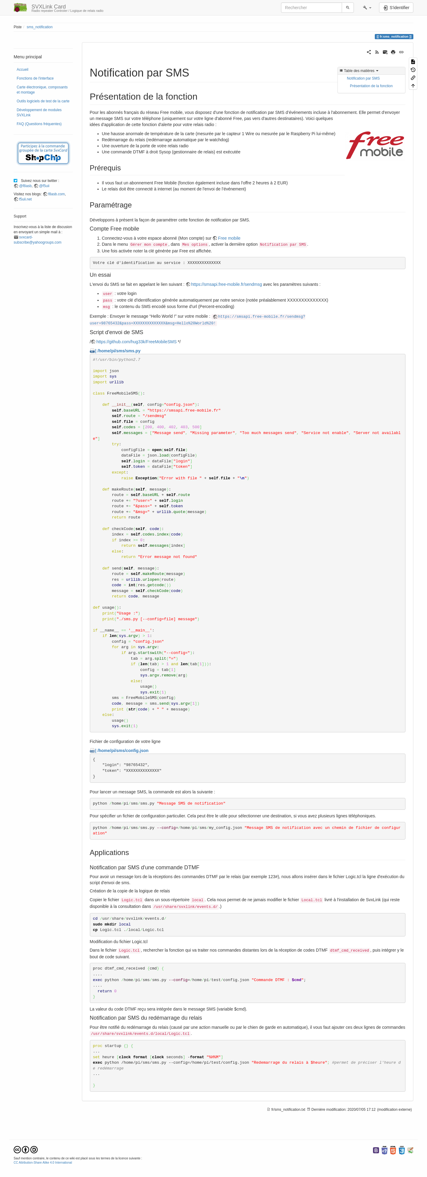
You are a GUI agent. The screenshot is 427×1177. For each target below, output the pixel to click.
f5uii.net (25, 199)
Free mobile (229, 238)
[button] (367, 7)
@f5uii (44, 186)
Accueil (22, 69)
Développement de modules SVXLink (39, 112)
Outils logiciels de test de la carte (43, 101)
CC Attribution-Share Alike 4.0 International (43, 1162)
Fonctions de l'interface (35, 78)
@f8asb (25, 186)
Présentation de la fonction (371, 86)
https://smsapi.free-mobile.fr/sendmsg (226, 284)
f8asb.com (56, 194)
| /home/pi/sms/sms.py (118, 350)
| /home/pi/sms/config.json (122, 750)
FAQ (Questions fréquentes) (39, 124)
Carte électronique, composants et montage (42, 89)
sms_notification (40, 27)
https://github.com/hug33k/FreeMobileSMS (136, 341)
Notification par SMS (363, 78)
